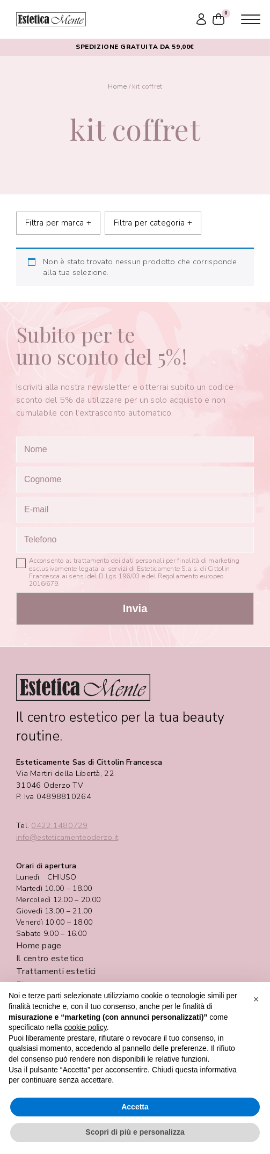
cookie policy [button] (85, 1027)
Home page (38, 946)
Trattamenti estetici (56, 971)
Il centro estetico (50, 958)
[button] (256, 999)
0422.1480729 (59, 826)
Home (117, 86)
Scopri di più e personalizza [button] (134, 1132)
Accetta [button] (135, 1106)
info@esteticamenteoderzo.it (67, 837)
